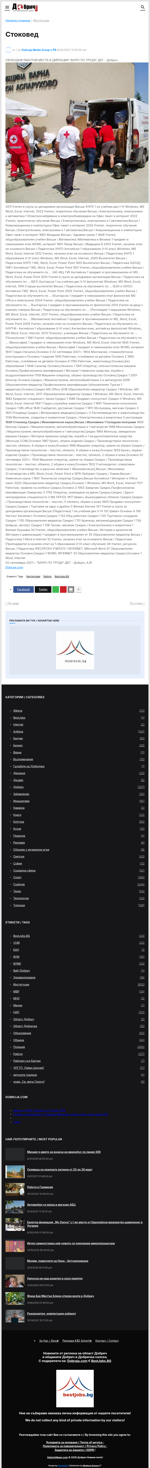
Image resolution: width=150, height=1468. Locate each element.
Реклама (79, 843)
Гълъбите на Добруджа (79, 766)
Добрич (79, 787)
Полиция (79, 1047)
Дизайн (79, 780)
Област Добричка (79, 1026)
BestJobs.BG (62, 576)
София (79, 863)
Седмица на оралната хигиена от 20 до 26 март (59, 1169)
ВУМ (79, 957)
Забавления (79, 794)
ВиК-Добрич (79, 971)
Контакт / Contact (107, 1340)
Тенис (79, 891)
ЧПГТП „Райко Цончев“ (79, 1068)
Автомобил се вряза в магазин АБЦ (51, 1204)
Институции (41, 20)
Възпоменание (79, 759)
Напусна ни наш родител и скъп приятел (55, 1278)
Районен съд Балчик (79, 1061)
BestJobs (79, 718)
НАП (79, 1012)
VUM (79, 943)
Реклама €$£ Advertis (77, 1340)
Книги (79, 815)
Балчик (79, 738)
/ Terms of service (74, 1442)
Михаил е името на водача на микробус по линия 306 (64, 1152)
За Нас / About (49, 1340)
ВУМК (79, 964)
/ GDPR (74, 1450)
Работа (47, 576)
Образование (79, 1033)
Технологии (79, 898)
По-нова (13, 603)
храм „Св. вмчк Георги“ (79, 1082)
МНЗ (79, 998)
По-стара (136, 603)
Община (79, 1040)
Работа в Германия (40, 1187)
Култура (79, 822)
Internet (79, 724)
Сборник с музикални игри (79, 850)
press (17, 1121)
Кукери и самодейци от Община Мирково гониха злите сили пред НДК (60, 1114)
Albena (79, 711)
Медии (79, 1005)
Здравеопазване (79, 977)
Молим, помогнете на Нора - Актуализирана (57, 1260)
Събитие (79, 884)
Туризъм (79, 905)
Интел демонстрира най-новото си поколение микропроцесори (71, 1243)
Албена (79, 732)
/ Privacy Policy (74, 1446)
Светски (79, 856)
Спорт (79, 877)
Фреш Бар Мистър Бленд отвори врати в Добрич (60, 1296)
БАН (79, 950)
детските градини (79, 1075)
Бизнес (79, 745)
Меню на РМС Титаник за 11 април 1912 (39, 1110)
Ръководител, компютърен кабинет (51, 1313)
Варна (79, 752)
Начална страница (17, 20)
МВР (79, 992)
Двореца (79, 773)
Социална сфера (79, 870)
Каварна (79, 808)
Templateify (63, 1465)
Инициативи (79, 801)
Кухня (79, 829)
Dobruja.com (14, 567)
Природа (79, 836)
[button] (7, 7)
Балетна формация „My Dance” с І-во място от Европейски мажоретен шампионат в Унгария (85, 1224)
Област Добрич (79, 1019)
